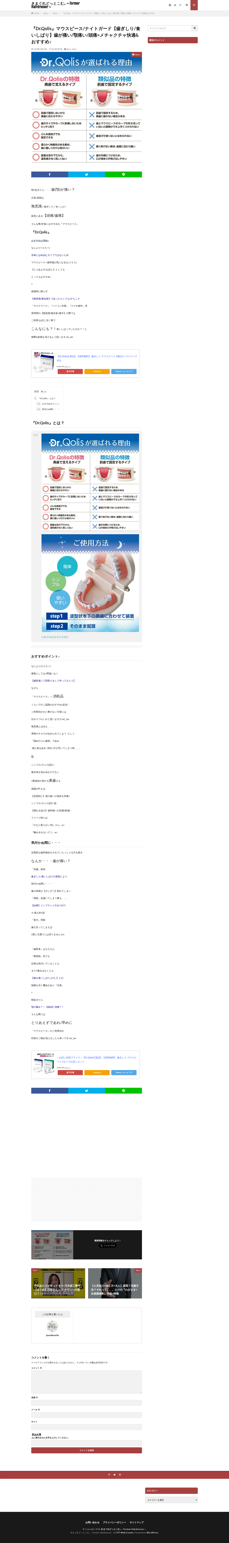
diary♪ (55, 13)
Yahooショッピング (123, 371)
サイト (34, 1421)
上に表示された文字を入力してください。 (50, 1437)
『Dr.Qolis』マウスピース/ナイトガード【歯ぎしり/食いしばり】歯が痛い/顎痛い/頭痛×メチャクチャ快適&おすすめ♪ (108, 13)
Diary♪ (46, 13)
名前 (34, 1397)
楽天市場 (70, 371)
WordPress (152, 1532)
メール (35, 1409)
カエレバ (67, 366)
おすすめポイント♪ (47, 404)
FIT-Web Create (125, 1532)
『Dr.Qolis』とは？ (44, 398)
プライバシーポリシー (114, 1522)
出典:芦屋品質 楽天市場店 (54, 636)
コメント (36, 1368)
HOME (36, 13)
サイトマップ (137, 1522)
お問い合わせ (92, 1522)
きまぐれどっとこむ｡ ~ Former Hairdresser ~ (55, 5)
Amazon (97, 371)
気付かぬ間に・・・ (48, 409)
